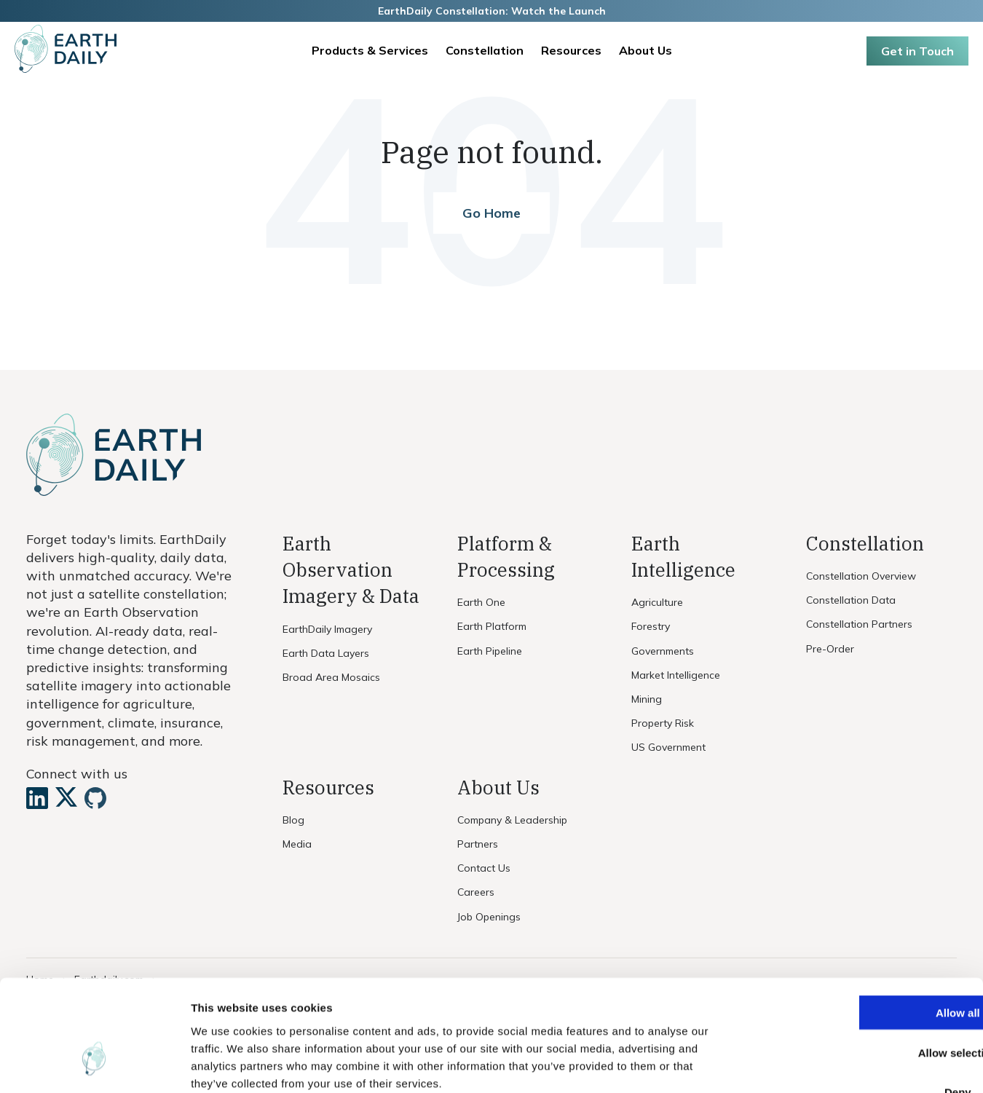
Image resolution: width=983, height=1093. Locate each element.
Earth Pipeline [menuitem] (489, 651)
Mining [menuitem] (646, 699)
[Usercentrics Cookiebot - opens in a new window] (94, 1065)
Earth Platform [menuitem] (493, 626)
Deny (861, 1001)
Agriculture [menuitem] (657, 602)
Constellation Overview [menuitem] (861, 576)
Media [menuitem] (297, 844)
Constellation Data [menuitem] (851, 600)
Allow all (862, 921)
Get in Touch (917, 51)
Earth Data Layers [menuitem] (326, 653)
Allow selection (861, 961)
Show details (764, 1064)
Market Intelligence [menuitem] (675, 675)
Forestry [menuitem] (650, 626)
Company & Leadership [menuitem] (512, 819)
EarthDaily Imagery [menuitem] (327, 629)
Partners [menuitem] (477, 844)
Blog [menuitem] (293, 819)
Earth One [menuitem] (481, 602)
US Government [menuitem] (668, 747)
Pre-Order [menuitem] (830, 648)
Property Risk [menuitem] (662, 723)
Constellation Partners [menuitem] (859, 624)
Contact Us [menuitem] (483, 868)
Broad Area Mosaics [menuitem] (331, 677)
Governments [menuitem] (662, 651)
